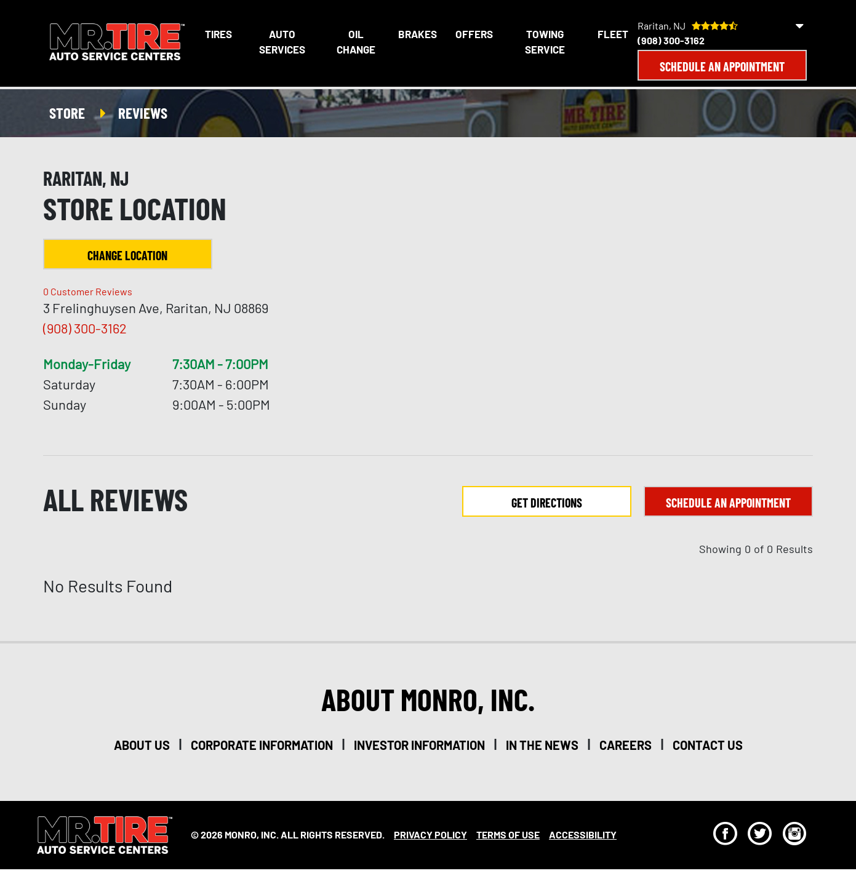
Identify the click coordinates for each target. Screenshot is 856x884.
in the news (542, 745)
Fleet (613, 34)
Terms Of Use (508, 834)
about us (142, 745)
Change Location (127, 255)
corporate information (262, 745)
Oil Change (356, 42)
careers (625, 745)
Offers (474, 34)
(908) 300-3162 (671, 40)
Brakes (417, 34)
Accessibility (583, 834)
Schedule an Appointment (722, 66)
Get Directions (546, 502)
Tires (218, 34)
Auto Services (282, 42)
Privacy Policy (430, 834)
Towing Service (545, 42)
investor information (419, 745)
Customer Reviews (87, 291)
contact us (708, 745)
